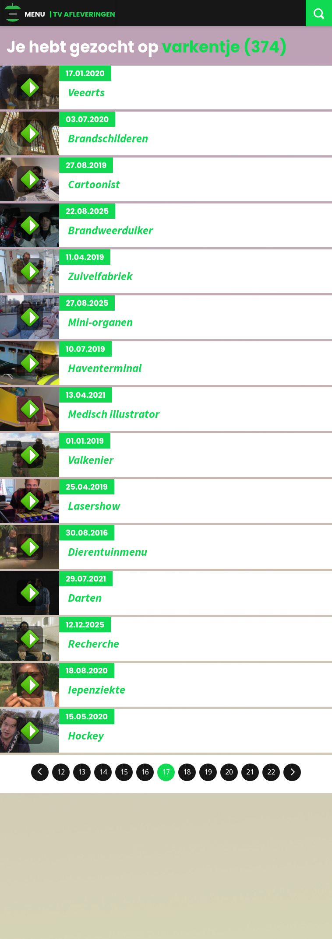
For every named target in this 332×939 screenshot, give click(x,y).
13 (82, 772)
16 (145, 772)
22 (271, 772)
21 (250, 772)
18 (187, 772)
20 (229, 772)
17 (166, 772)
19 (208, 772)
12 (61, 772)
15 (124, 772)
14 (103, 772)
